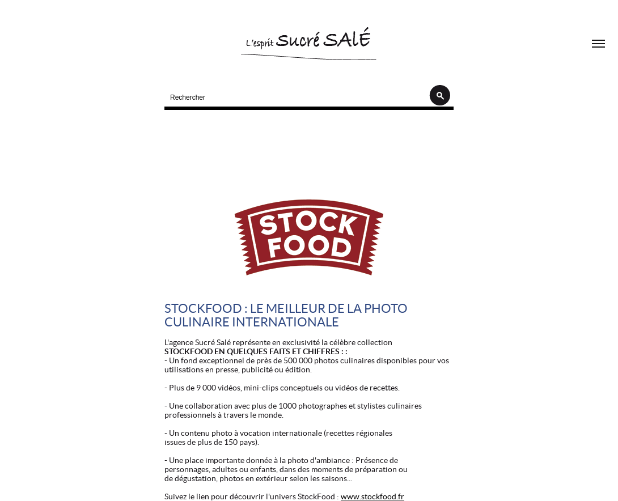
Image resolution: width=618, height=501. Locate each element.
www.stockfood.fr (372, 496)
